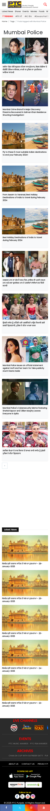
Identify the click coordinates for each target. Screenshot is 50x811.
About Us (13, 763)
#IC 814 (28, 16)
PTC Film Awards (38, 743)
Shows (18, 11)
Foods (41, 11)
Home (4, 21)
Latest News (7, 11)
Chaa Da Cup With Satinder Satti (26, 755)
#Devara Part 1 (41, 16)
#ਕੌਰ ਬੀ (18, 16)
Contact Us (28, 763)
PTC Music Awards (18, 743)
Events (26, 11)
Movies (34, 11)
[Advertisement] (25, 496)
